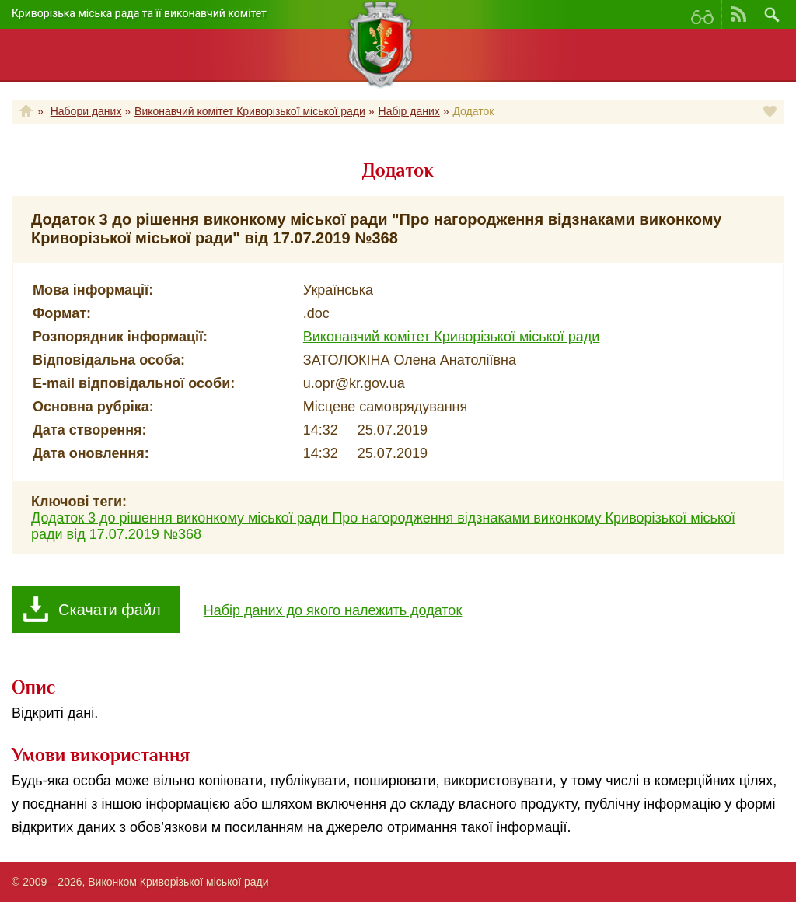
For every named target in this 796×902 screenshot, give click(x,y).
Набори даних (86, 111)
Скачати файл (109, 609)
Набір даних (409, 111)
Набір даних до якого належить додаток (333, 610)
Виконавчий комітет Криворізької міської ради (249, 111)
